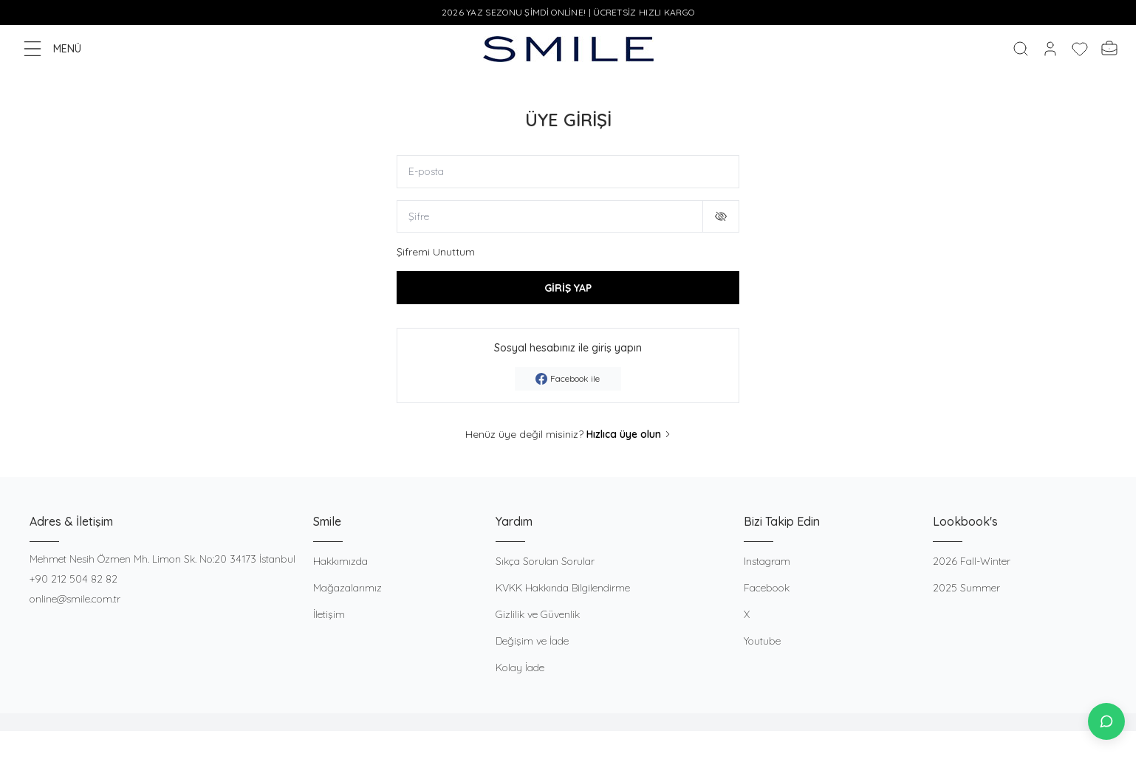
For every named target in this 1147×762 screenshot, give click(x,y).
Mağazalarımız (347, 587)
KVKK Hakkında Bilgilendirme (563, 587)
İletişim (329, 614)
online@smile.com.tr (75, 598)
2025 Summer (966, 587)
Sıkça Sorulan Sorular (545, 561)
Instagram (767, 561)
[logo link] (568, 49)
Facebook (767, 587)
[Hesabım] (1050, 49)
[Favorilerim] (1080, 49)
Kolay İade (520, 667)
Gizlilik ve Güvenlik (538, 614)
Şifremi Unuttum (436, 252)
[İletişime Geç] (1106, 721)
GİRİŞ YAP (568, 288)
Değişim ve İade (532, 641)
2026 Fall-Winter (971, 561)
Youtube (762, 641)
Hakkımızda (340, 561)
